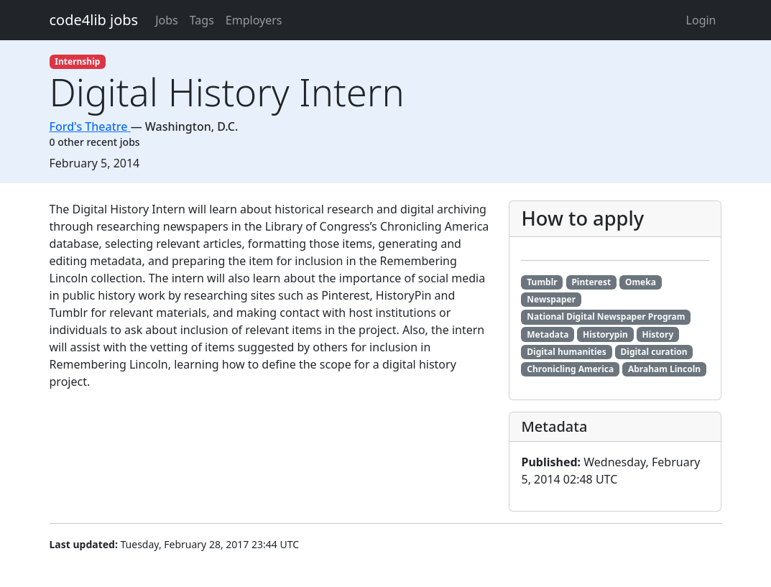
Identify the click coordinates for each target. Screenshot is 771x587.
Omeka (640, 282)
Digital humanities (566, 352)
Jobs (166, 20)
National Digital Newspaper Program (606, 316)
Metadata (547, 334)
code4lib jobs (94, 19)
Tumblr (542, 282)
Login (701, 20)
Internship (77, 61)
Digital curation (654, 352)
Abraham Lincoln (664, 369)
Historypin (605, 334)
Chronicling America (570, 369)
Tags (202, 20)
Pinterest (591, 282)
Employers (254, 20)
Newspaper (551, 299)
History (658, 334)
